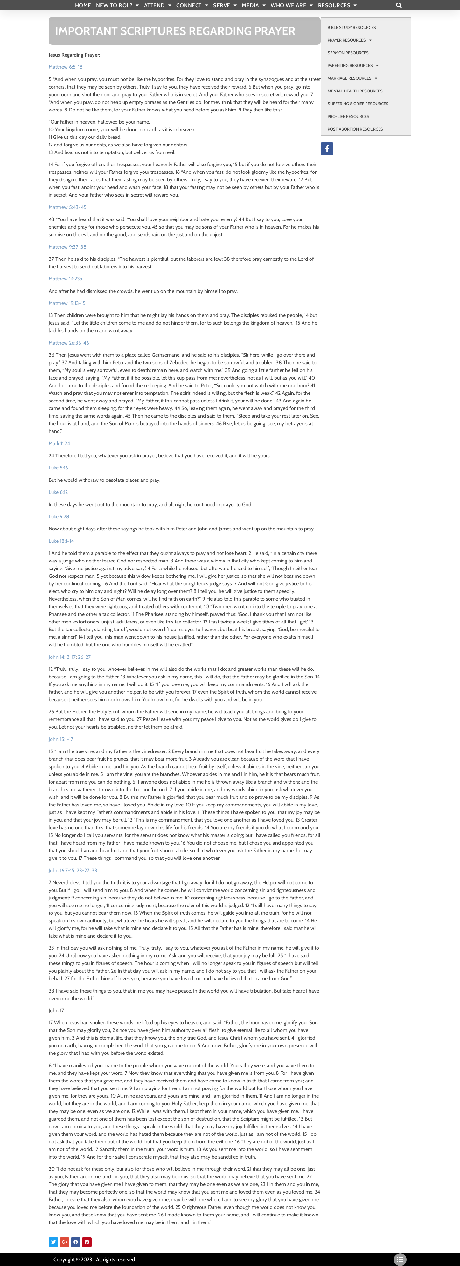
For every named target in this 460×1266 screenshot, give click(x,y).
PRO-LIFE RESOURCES (348, 116)
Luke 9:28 (59, 517)
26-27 (84, 657)
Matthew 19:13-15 (67, 303)
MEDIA (254, 5)
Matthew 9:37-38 (68, 247)
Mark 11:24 (59, 444)
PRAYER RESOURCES (350, 40)
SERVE (225, 5)
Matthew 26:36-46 (69, 343)
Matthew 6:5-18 (66, 67)
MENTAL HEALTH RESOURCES (355, 90)
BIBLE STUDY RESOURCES (352, 27)
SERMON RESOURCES (348, 52)
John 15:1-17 (61, 739)
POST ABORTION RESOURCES (355, 128)
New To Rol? (117, 5)
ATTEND (158, 5)
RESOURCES (337, 5)
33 (94, 870)
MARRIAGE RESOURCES (352, 78)
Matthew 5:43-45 (68, 207)
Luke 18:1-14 (61, 541)
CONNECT (192, 5)
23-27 (83, 870)
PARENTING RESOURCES (353, 65)
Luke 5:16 (58, 468)
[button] (399, 5)
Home (83, 5)
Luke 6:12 (58, 492)
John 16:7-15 (61, 870)
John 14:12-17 (62, 657)
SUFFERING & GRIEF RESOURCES (358, 103)
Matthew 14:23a (65, 279)
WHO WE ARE (292, 5)
